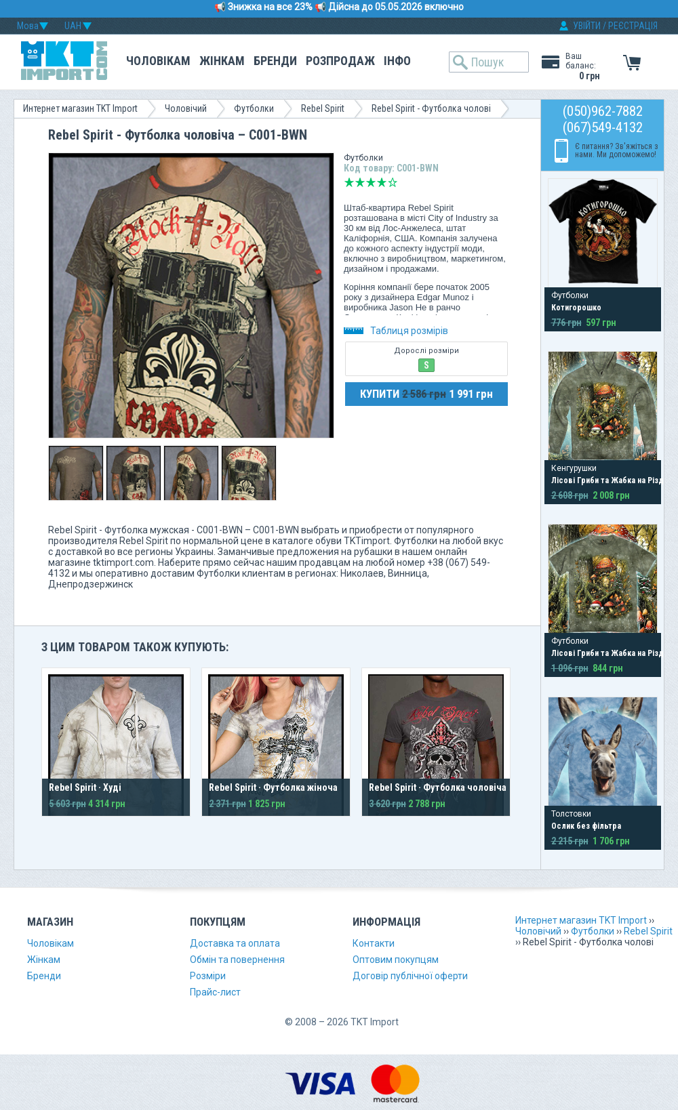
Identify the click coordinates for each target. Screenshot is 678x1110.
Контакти (374, 943)
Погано (360, 182)
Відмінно (392, 182)
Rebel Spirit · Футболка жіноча (273, 787)
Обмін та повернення (237, 959)
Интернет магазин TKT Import (80, 108)
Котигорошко (576, 307)
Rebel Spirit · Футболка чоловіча (437, 787)
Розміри (208, 975)
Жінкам (222, 61)
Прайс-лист (215, 992)
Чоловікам (158, 61)
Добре (381, 182)
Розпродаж (340, 61)
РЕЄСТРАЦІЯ (633, 25)
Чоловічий (186, 108)
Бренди (275, 61)
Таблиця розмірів (396, 330)
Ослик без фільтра (586, 826)
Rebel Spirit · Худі (85, 787)
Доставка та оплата (235, 943)
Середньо (370, 182)
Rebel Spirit (322, 108)
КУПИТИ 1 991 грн (426, 393)
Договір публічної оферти (410, 975)
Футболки (254, 108)
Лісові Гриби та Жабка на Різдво (612, 480)
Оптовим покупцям (396, 959)
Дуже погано (349, 182)
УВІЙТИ (587, 25)
